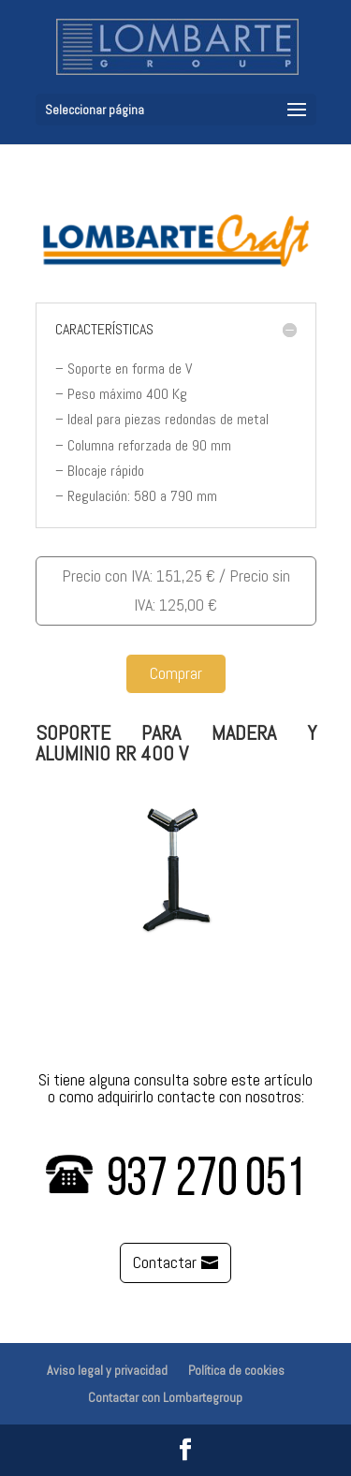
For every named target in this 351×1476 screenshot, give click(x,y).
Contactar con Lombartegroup (165, 1397)
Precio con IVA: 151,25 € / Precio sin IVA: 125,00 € (176, 590)
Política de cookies (236, 1370)
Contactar (165, 1262)
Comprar (176, 673)
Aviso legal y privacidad (107, 1370)
